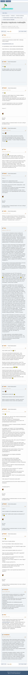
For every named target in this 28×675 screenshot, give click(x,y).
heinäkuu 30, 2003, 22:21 (6, 63)
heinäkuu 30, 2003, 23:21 (6, 213)
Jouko (21, 17)
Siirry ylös (3, 664)
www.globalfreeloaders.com (8, 43)
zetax (4, 614)
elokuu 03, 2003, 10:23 (6, 411)
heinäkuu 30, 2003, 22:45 (6, 130)
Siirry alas (3, 31)
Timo (4, 35)
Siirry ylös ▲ (19, 672)
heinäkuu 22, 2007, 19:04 (6, 636)
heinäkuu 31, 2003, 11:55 (6, 347)
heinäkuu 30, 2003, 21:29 (6, 37)
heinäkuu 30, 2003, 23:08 (6, 175)
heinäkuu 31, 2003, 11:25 (6, 230)
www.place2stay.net (6, 622)
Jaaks (4, 61)
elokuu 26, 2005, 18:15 (6, 616)
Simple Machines (17, 673)
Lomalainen (6, 634)
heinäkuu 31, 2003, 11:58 (6, 388)
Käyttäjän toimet (23, 31)
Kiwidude (5, 589)
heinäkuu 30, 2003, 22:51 (6, 151)
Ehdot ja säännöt (13, 672)
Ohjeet (8, 672)
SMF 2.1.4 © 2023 (11, 673)
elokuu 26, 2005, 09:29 (6, 591)
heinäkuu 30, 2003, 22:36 (6, 90)
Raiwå (4, 88)
